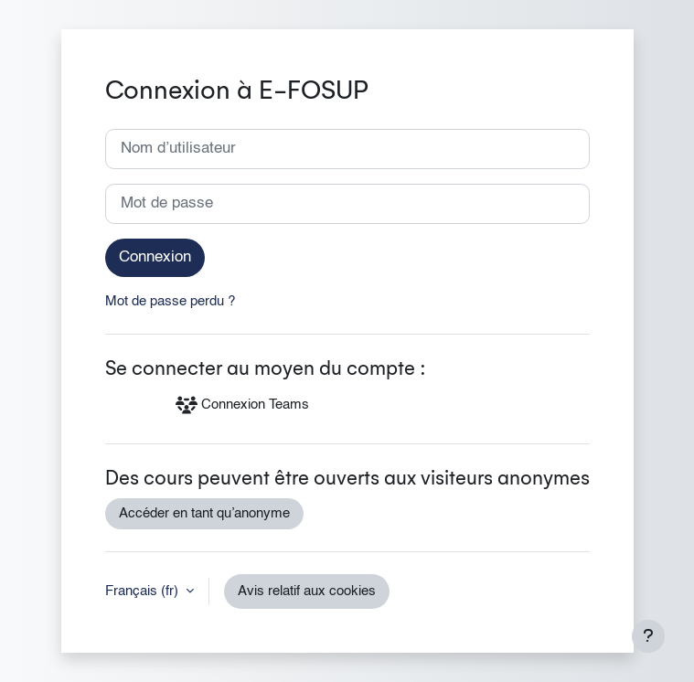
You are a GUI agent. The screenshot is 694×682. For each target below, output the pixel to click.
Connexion (155, 257)
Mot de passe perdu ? (170, 301)
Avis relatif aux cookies (307, 591)
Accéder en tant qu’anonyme (204, 513)
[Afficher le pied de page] (648, 636)
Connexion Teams (242, 405)
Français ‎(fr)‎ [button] (143, 591)
